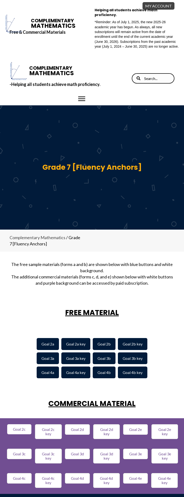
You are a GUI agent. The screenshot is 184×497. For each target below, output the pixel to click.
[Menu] (81, 99)
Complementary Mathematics (37, 237)
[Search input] (153, 78)
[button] (19, 429)
